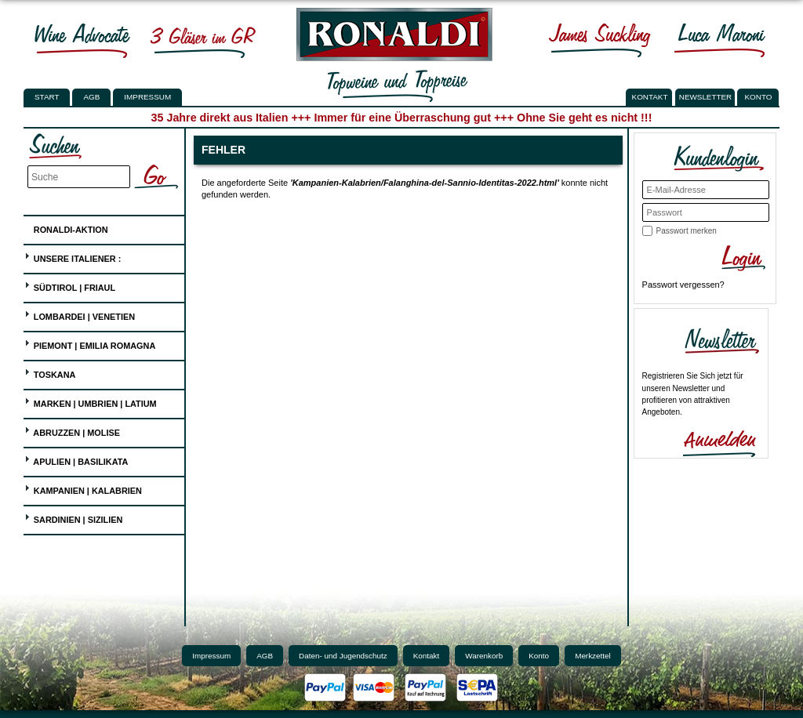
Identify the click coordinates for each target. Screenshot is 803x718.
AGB (91, 96)
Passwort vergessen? (683, 284)
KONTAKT (650, 96)
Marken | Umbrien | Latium (90, 401)
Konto (539, 655)
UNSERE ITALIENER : (73, 256)
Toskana (50, 372)
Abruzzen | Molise (72, 430)
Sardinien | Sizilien (73, 517)
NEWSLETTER (705, 96)
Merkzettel (593, 655)
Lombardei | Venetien (79, 314)
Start (47, 96)
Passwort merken (686, 231)
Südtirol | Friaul (69, 285)
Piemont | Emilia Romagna (90, 343)
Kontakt (426, 655)
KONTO (758, 96)
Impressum (147, 96)
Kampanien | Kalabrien (83, 488)
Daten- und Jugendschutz (343, 655)
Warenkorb (484, 655)
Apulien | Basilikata (76, 459)
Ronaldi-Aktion (66, 226)
